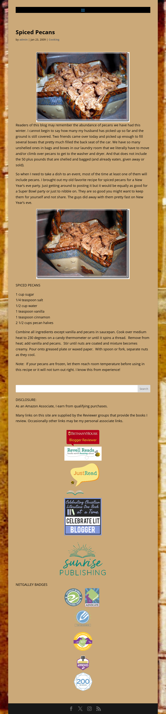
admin (23, 39)
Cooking (54, 39)
